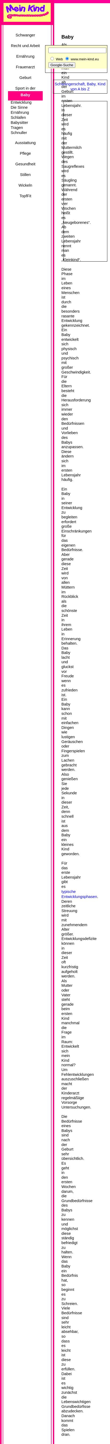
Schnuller (19, 133)
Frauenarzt (25, 67)
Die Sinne (19, 107)
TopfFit (25, 196)
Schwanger (25, 35)
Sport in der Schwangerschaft (25, 90)
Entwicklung (21, 102)
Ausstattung (25, 143)
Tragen (17, 127)
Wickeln (25, 185)
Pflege (25, 153)
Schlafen (18, 117)
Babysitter (19, 122)
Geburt (25, 77)
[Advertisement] (23, 220)
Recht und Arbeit (25, 46)
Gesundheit (25, 164)
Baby (25, 95)
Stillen (25, 175)
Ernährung (25, 56)
